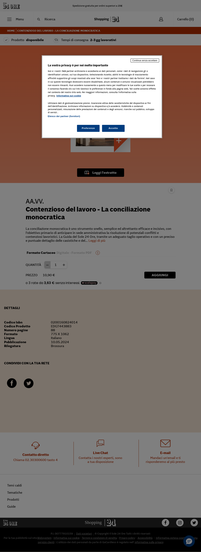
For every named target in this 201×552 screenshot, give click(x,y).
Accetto (113, 128)
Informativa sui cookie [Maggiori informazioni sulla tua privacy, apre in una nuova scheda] (68, 95)
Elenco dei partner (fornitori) (64, 116)
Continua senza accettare (144, 60)
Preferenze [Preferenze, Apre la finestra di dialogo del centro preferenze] (88, 128)
